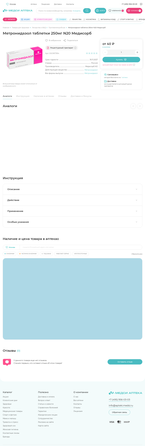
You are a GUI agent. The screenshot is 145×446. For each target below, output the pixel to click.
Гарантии (42, 411)
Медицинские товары (12, 411)
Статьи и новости (46, 404)
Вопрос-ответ (44, 400)
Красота (6, 408)
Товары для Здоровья (21, 27)
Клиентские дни (10, 400)
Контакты (70, 4)
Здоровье (7, 404)
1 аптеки (125, 77)
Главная (6, 27)
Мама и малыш (9, 418)
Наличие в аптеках (44, 96)
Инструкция (22, 96)
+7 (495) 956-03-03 (129, 4)
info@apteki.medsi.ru (121, 405)
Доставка (58, 4)
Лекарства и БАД (39, 27)
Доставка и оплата (46, 397)
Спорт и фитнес (10, 415)
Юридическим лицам (47, 415)
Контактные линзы (11, 433)
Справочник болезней (48, 408)
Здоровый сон (9, 426)
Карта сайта (43, 426)
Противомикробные (57, 27)
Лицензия (45, 4)
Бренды (6, 437)
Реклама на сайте (46, 422)
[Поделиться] (70, 40)
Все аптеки (78, 400)
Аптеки (34, 4)
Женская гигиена (10, 429)
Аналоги (7, 96)
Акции (6, 397)
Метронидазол (91, 70)
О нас (75, 397)
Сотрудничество (45, 418)
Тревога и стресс (10, 422)
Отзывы (62, 96)
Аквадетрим (78, 11)
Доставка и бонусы (81, 96)
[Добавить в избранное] (53, 40)
